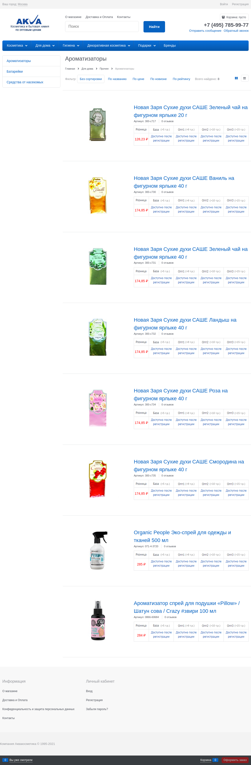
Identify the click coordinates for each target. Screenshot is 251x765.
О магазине (73, 17)
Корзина (205, 760)
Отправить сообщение (205, 30)
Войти (224, 4)
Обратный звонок (236, 30)
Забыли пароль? (97, 709)
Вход (89, 691)
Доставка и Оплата (99, 17)
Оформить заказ (235, 760)
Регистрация (240, 4)
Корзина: (236, 17)
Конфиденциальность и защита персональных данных (38, 709)
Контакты (123, 17)
